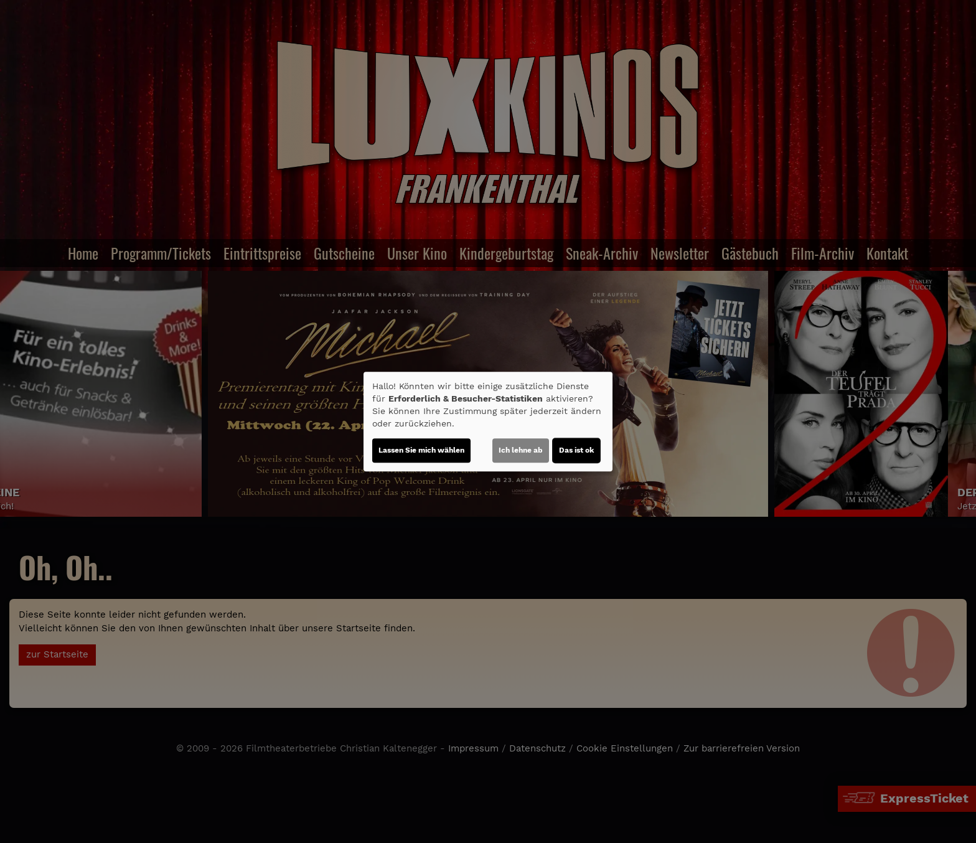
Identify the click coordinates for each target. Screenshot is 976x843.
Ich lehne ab (521, 450)
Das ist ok (576, 450)
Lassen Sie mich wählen (421, 450)
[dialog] (488, 421)
